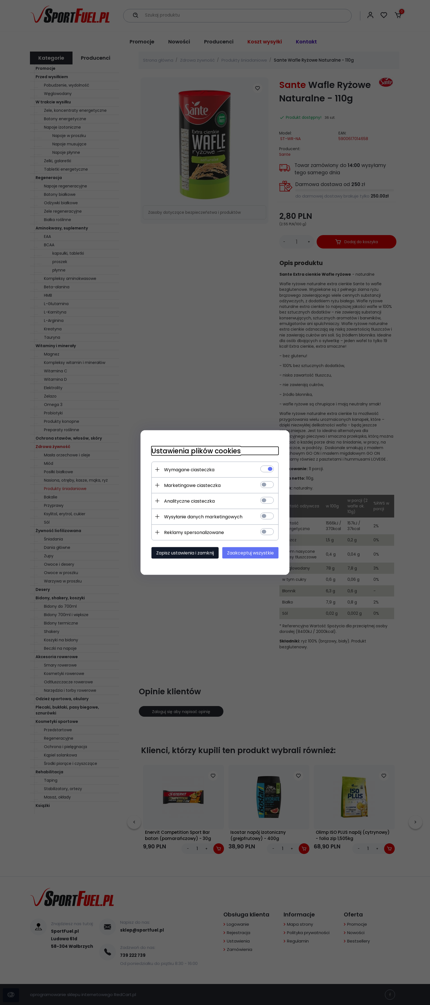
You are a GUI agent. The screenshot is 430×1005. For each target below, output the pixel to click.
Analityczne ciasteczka (188, 501)
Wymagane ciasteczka (188, 469)
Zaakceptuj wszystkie (251, 552)
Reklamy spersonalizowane (193, 532)
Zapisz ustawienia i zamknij (184, 552)
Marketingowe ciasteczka (191, 485)
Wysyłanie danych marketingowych (202, 516)
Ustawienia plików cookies (195, 451)
